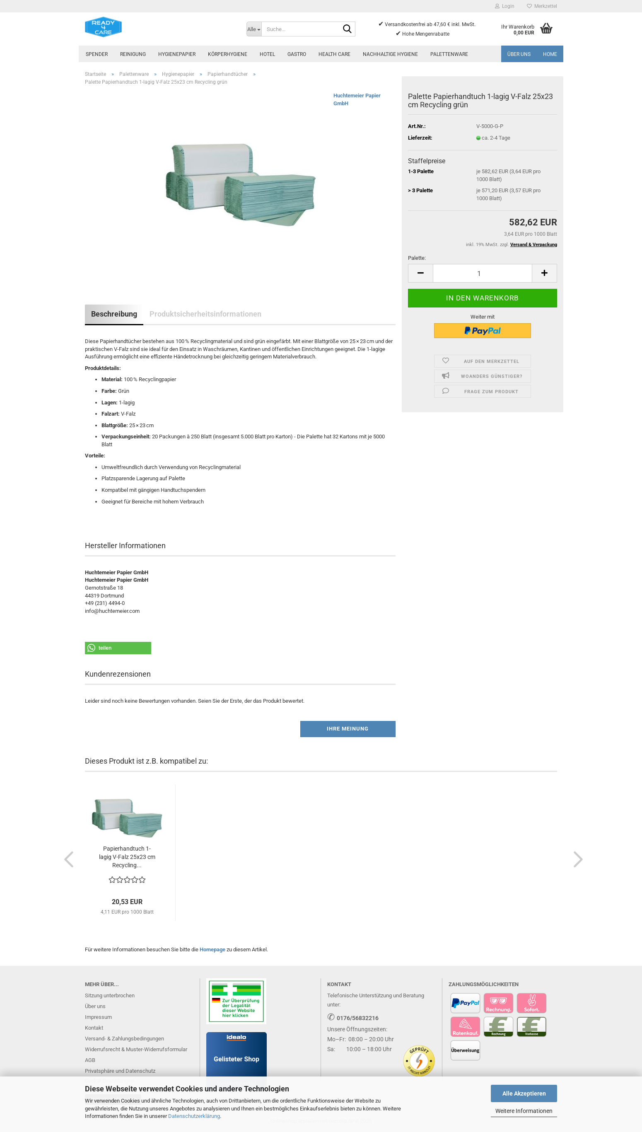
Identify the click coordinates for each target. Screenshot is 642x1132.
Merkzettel (542, 6)
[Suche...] (253, 29)
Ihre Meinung (348, 729)
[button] (420, 273)
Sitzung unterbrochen (110, 995)
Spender (97, 54)
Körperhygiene (227, 54)
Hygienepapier (176, 54)
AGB (90, 1060)
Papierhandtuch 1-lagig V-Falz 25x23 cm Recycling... (127, 856)
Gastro (296, 54)
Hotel (267, 54)
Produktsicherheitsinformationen (205, 314)
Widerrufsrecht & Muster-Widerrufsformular (136, 1049)
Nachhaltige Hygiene (390, 54)
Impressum (98, 1017)
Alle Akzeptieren (524, 1093)
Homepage (212, 949)
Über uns (519, 54)
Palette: (417, 258)
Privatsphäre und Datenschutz (120, 1071)
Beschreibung (114, 314)
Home (550, 54)
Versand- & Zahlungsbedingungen (124, 1038)
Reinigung (133, 54)
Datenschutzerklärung (194, 1116)
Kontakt (94, 1028)
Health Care (334, 54)
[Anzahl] (482, 273)
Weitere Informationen (524, 1111)
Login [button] (504, 6)
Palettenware (449, 54)
